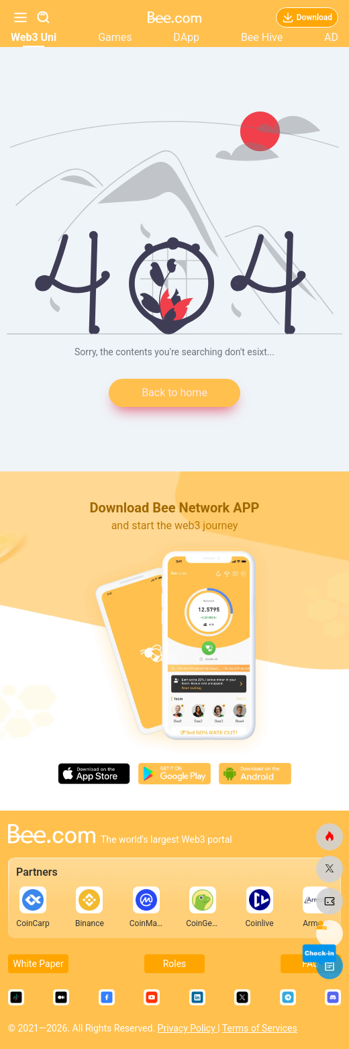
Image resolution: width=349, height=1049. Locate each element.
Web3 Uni (33, 37)
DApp (186, 37)
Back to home (174, 392)
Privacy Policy (188, 1028)
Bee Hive (262, 37)
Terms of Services (259, 1028)
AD (331, 37)
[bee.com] (329, 836)
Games (115, 37)
